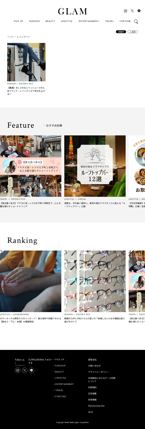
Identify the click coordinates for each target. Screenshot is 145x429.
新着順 (121, 31)
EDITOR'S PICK (26, 83)
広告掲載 (92, 393)
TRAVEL (109, 21)
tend (90, 411)
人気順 (132, 31)
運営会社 (92, 359)
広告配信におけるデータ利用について (101, 379)
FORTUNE (125, 21)
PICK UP (18, 21)
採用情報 (92, 399)
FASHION (34, 21)
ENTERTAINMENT (89, 21)
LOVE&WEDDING (23, 314)
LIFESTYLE (67, 21)
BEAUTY (50, 21)
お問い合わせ (94, 365)
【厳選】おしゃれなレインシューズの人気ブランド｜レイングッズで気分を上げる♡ (26, 90)
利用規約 (92, 387)
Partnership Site (96, 405)
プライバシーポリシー (98, 371)
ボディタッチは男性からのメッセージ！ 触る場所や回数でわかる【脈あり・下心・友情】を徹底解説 (33, 320)
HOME (10, 36)
